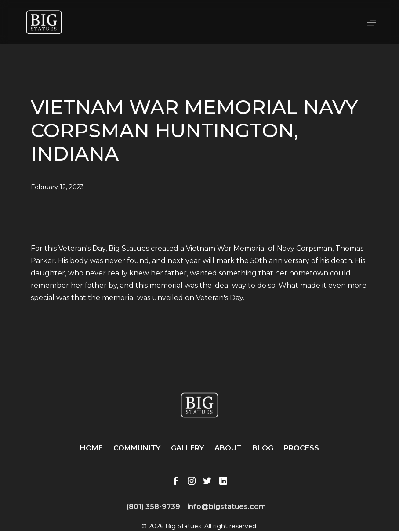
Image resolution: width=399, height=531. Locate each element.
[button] (371, 22)
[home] (44, 22)
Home (91, 448)
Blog (262, 448)
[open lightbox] (199, 231)
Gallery (187, 448)
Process (301, 448)
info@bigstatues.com (226, 506)
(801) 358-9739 (153, 506)
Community (136, 448)
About (228, 448)
